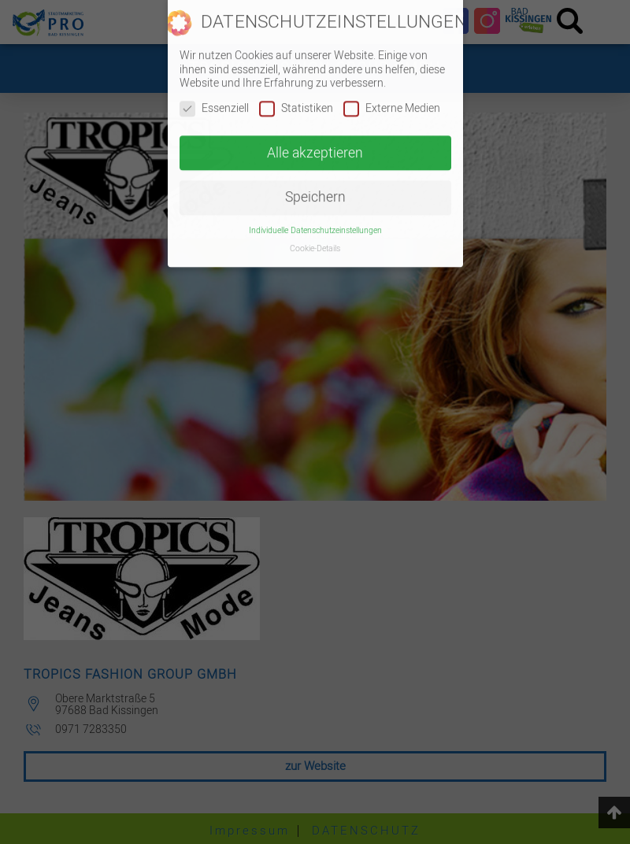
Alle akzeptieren (315, 145)
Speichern (315, 190)
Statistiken (296, 100)
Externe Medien (391, 100)
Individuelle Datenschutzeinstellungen (315, 222)
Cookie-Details (315, 240)
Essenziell (214, 100)
